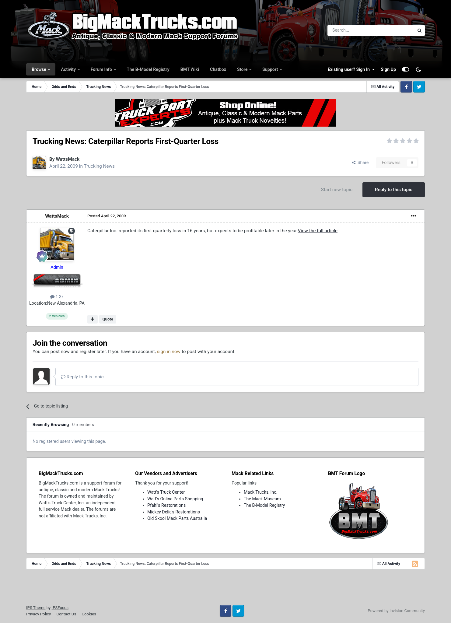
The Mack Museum (262, 498)
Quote (107, 319)
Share (360, 162)
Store (243, 69)
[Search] (355, 30)
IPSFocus (60, 607)
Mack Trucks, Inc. (261, 492)
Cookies (89, 614)
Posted (106, 216)
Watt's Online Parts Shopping (175, 498)
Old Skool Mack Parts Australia (177, 518)
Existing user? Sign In (351, 69)
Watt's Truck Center (166, 492)
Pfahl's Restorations (166, 505)
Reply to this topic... (84, 377)
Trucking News (99, 166)
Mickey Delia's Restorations (173, 511)
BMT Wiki (189, 69)
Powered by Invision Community (396, 610)
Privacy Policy (38, 614)
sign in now (169, 351)
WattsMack (67, 159)
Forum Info (102, 69)
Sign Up (388, 69)
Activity (69, 69)
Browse (39, 69)
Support (270, 69)
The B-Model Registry (148, 69)
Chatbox (218, 69)
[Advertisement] (225, 589)
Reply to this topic (393, 189)
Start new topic (336, 189)
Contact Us (66, 614)
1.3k (57, 296)
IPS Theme (35, 607)
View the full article (317, 230)
